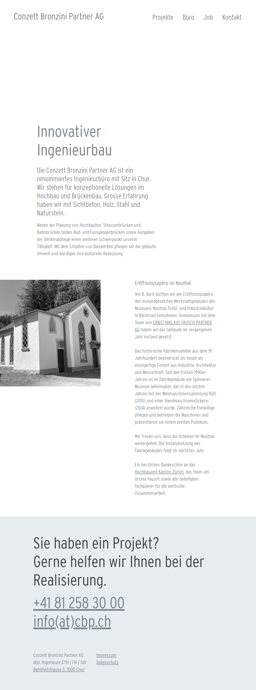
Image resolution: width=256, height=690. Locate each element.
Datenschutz (107, 662)
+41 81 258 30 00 (79, 602)
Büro (188, 17)
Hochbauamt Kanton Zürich (159, 472)
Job (208, 17)
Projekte (162, 17)
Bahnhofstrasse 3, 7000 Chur (59, 669)
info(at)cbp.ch (72, 621)
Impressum (106, 655)
